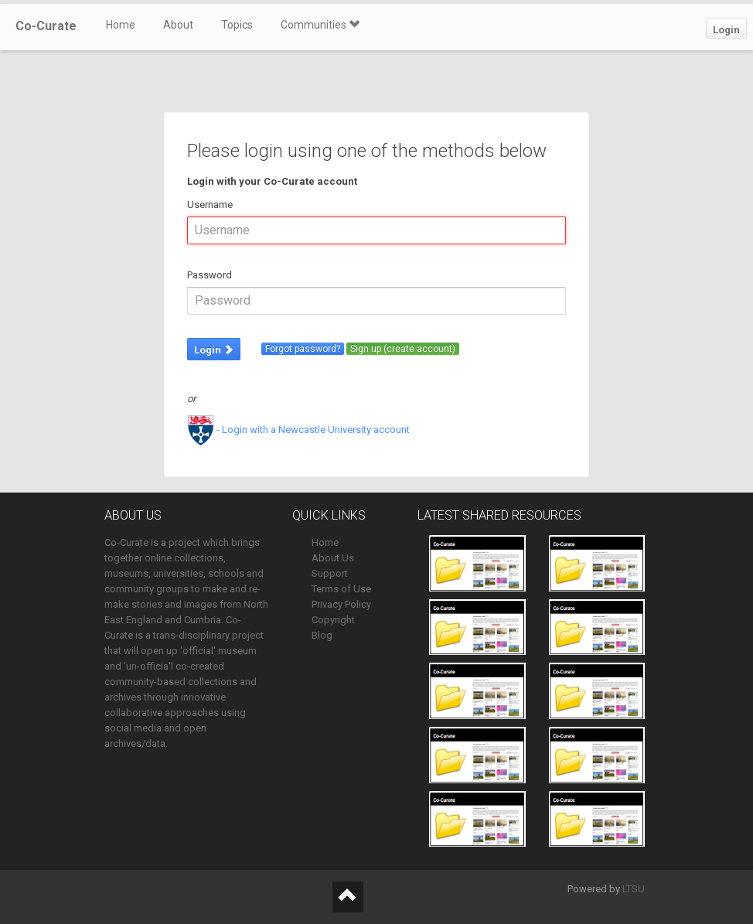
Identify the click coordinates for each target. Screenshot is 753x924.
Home (120, 25)
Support (330, 573)
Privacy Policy (341, 604)
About (178, 25)
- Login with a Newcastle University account (298, 429)
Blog (322, 635)
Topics (237, 25)
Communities (320, 25)
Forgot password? (302, 348)
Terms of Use (341, 589)
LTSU (633, 889)
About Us (333, 558)
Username (210, 204)
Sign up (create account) (402, 348)
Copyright (333, 620)
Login (726, 30)
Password (209, 275)
